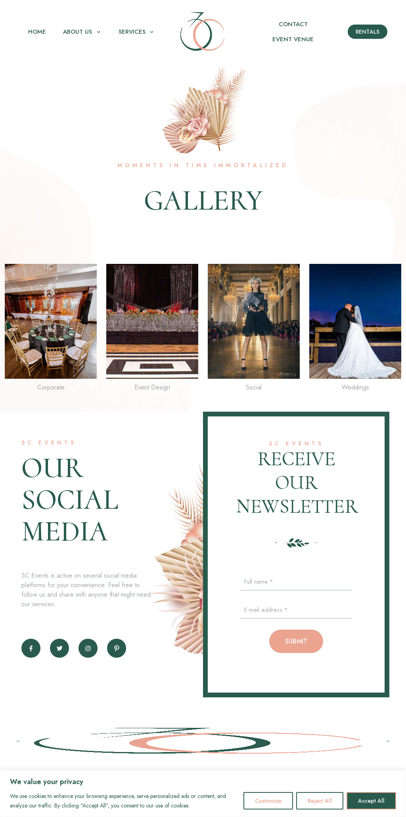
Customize (268, 801)
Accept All (371, 801)
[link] (51, 330)
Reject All (320, 801)
